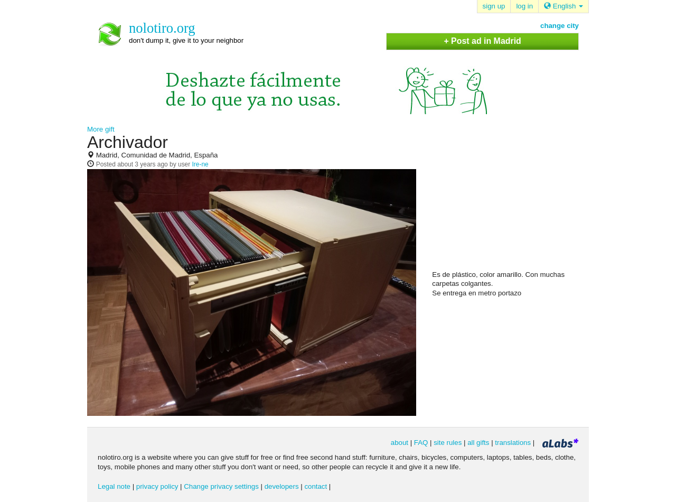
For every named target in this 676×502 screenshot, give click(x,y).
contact (315, 486)
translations (513, 443)
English (563, 6)
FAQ (421, 443)
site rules (448, 443)
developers (282, 486)
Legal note (114, 486)
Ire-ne (200, 164)
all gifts (478, 443)
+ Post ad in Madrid (482, 40)
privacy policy (157, 486)
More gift (101, 129)
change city (559, 26)
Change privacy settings (221, 486)
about (399, 443)
